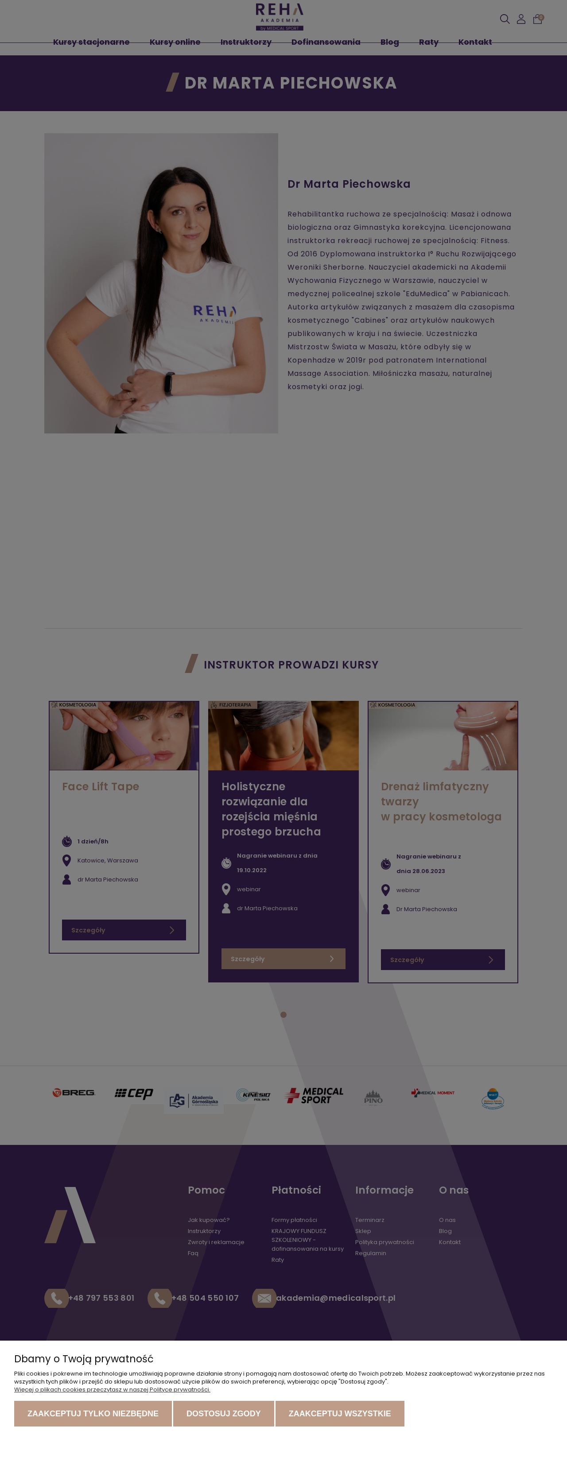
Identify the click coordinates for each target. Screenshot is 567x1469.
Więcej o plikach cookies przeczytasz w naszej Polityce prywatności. (112, 1389)
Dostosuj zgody (223, 1413)
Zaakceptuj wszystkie (340, 1413)
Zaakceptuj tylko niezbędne (93, 1413)
